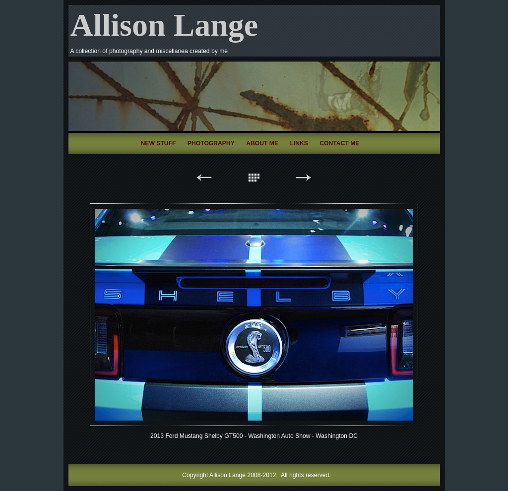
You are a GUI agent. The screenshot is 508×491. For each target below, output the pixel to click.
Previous (204, 179)
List (254, 179)
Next (303, 179)
